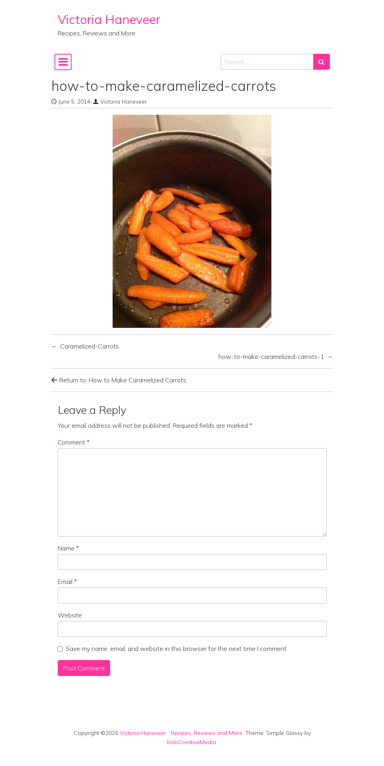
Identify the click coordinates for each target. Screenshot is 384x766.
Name (68, 548)
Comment (74, 442)
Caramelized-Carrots (89, 346)
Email (67, 582)
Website (70, 615)
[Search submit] (321, 62)
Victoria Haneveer (109, 19)
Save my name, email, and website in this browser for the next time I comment (176, 648)
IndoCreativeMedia (191, 742)
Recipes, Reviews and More (206, 733)
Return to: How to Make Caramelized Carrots (118, 380)
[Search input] (267, 62)
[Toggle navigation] (63, 62)
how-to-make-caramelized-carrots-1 (271, 356)
